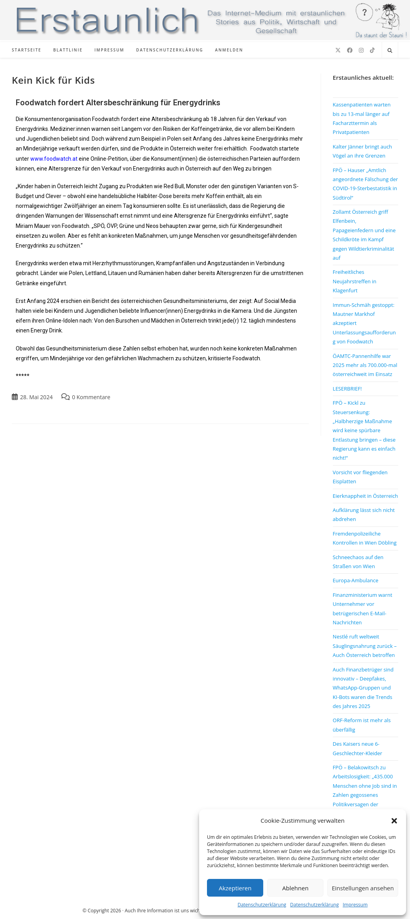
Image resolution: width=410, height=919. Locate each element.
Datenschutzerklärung (262, 904)
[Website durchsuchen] (389, 50)
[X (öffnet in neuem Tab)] (338, 50)
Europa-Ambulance (356, 580)
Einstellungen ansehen (363, 888)
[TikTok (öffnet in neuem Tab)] (372, 50)
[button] (394, 821)
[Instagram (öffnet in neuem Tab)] (361, 50)
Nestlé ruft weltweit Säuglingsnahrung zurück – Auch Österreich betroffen (365, 646)
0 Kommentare (91, 397)
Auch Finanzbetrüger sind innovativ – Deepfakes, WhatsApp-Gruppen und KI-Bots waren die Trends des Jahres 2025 (363, 688)
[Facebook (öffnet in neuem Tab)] (350, 50)
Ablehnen (295, 888)
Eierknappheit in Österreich (365, 495)
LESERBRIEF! (347, 388)
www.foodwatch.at (54, 159)
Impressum (355, 904)
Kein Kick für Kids (53, 79)
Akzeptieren (235, 888)
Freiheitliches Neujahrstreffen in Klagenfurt (355, 281)
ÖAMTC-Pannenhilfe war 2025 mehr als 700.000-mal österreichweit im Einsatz (365, 365)
